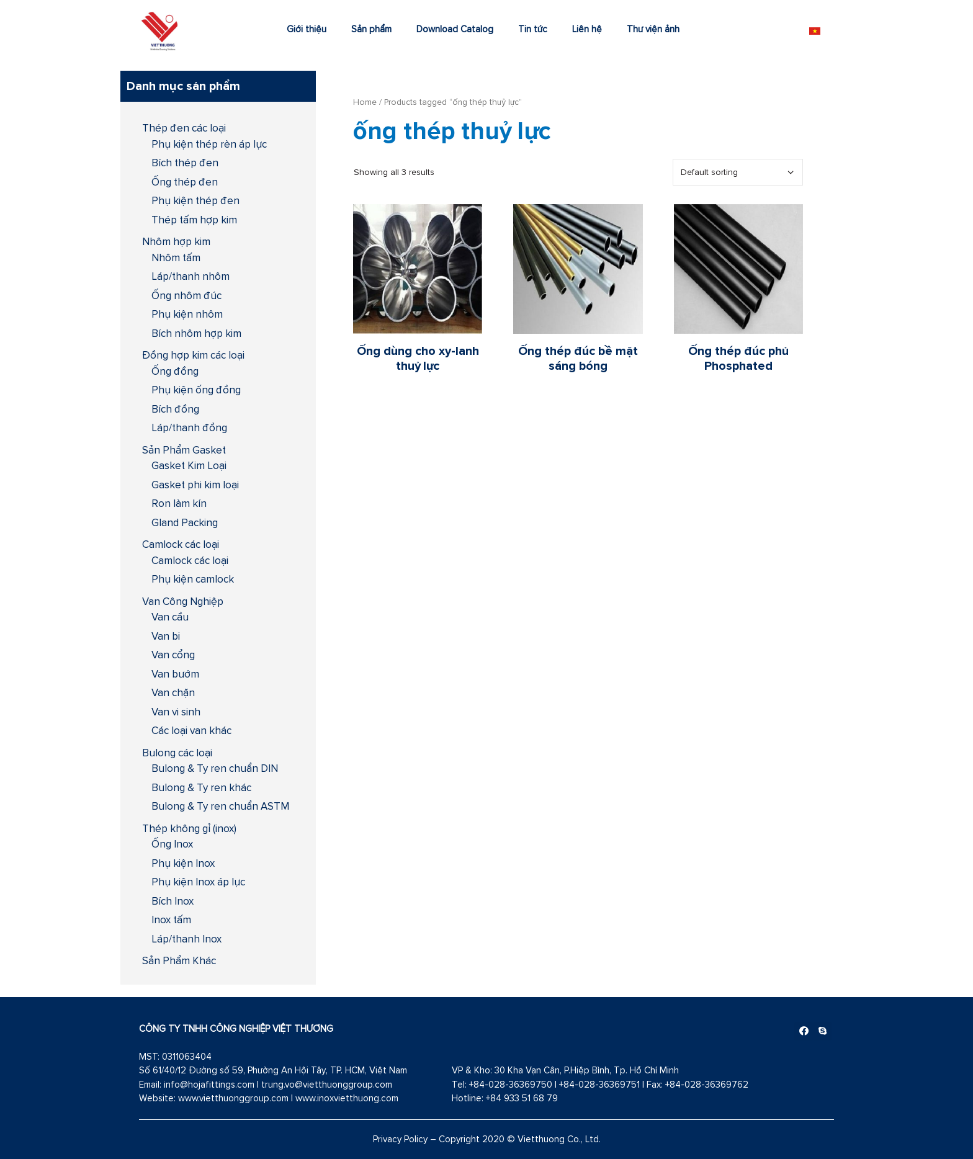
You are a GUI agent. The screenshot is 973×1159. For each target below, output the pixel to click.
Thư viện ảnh (653, 29)
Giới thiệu (306, 29)
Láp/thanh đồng (189, 427)
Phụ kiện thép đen (195, 200)
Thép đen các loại (184, 128)
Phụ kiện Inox (183, 863)
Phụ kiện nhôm (187, 314)
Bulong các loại (177, 752)
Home (365, 102)
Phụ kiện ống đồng (196, 389)
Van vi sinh (175, 711)
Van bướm (175, 674)
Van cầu (170, 617)
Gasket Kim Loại (188, 465)
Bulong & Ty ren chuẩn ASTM (220, 806)
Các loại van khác (191, 730)
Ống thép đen (184, 182)
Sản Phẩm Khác (179, 960)
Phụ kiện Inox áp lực (198, 881)
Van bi (165, 636)
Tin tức (532, 29)
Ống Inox (172, 844)
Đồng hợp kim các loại (193, 355)
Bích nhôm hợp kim (196, 333)
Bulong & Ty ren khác (201, 787)
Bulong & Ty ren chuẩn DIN (214, 768)
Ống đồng (175, 371)
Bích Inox (172, 901)
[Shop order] (738, 172)
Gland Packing (184, 522)
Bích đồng (175, 409)
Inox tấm (171, 919)
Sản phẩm (371, 29)
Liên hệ (587, 29)
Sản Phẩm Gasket (184, 450)
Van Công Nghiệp (182, 601)
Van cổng (173, 654)
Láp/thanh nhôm (190, 276)
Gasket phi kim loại (195, 484)
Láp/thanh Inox (186, 939)
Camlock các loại (180, 544)
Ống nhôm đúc (186, 295)
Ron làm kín (179, 503)
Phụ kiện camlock (192, 579)
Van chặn (173, 692)
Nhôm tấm (175, 257)
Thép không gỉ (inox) (189, 828)
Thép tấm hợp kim (194, 219)
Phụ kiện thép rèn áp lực (209, 144)
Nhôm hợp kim (176, 241)
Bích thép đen (184, 162)
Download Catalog (454, 29)
